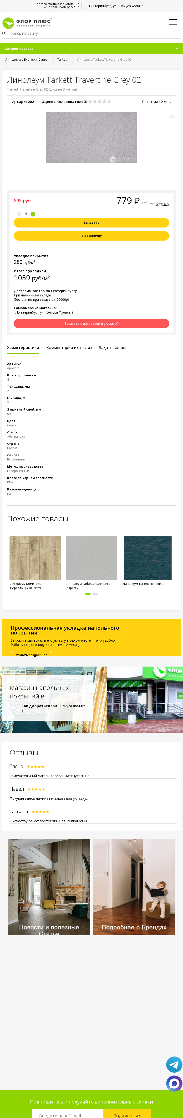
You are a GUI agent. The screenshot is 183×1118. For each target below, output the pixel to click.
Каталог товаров (19, 48)
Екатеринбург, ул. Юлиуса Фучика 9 (117, 6)
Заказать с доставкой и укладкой (92, 323)
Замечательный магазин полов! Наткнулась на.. (50, 775)
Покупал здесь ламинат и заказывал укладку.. (49, 798)
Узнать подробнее (31, 655)
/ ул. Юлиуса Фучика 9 (53, 708)
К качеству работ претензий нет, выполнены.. (49, 820)
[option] (35, 561)
